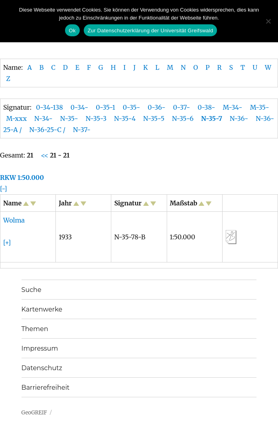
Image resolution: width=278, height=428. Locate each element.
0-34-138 (49, 107)
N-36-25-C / (47, 130)
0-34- (79, 107)
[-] (3, 189)
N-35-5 (153, 118)
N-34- (43, 118)
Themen (35, 329)
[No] (268, 21)
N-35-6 (182, 118)
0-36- (157, 107)
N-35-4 (125, 118)
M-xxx (16, 118)
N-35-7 (211, 118)
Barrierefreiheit (46, 387)
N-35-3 (96, 118)
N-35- (69, 118)
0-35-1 (105, 107)
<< (45, 155)
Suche (31, 290)
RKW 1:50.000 (22, 177)
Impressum (40, 348)
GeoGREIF (34, 412)
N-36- (239, 118)
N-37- (82, 130)
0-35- (131, 107)
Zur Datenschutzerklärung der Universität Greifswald (150, 31)
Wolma (14, 220)
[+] (7, 243)
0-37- (181, 107)
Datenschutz (42, 368)
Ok (72, 31)
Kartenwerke (42, 309)
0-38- (206, 107)
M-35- (259, 107)
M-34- (233, 107)
